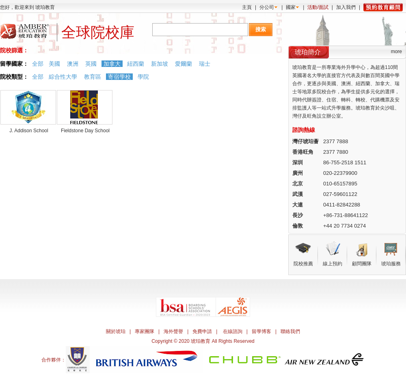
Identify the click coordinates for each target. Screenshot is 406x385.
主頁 (247, 7)
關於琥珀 (115, 331)
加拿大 (112, 63)
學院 (143, 76)
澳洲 (72, 63)
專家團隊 (144, 331)
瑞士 (204, 63)
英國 (91, 63)
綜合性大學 (63, 76)
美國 (54, 63)
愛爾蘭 (183, 63)
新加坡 (159, 63)
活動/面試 (317, 7)
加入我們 (346, 7)
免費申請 (202, 331)
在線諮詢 (232, 331)
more (396, 51)
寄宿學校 (119, 76)
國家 (291, 7)
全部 (37, 63)
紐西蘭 (135, 63)
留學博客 (261, 331)
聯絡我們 (290, 331)
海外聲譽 (173, 331)
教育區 (92, 76)
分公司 (266, 7)
